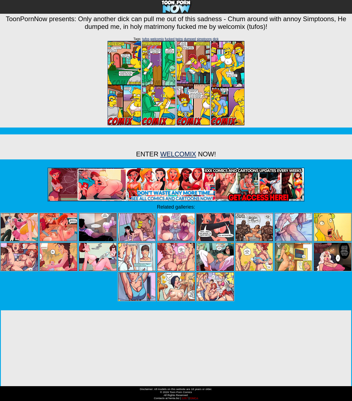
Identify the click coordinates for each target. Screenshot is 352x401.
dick (215, 39)
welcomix (157, 39)
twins (179, 39)
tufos (145, 39)
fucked (169, 39)
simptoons (204, 39)
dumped (190, 39)
